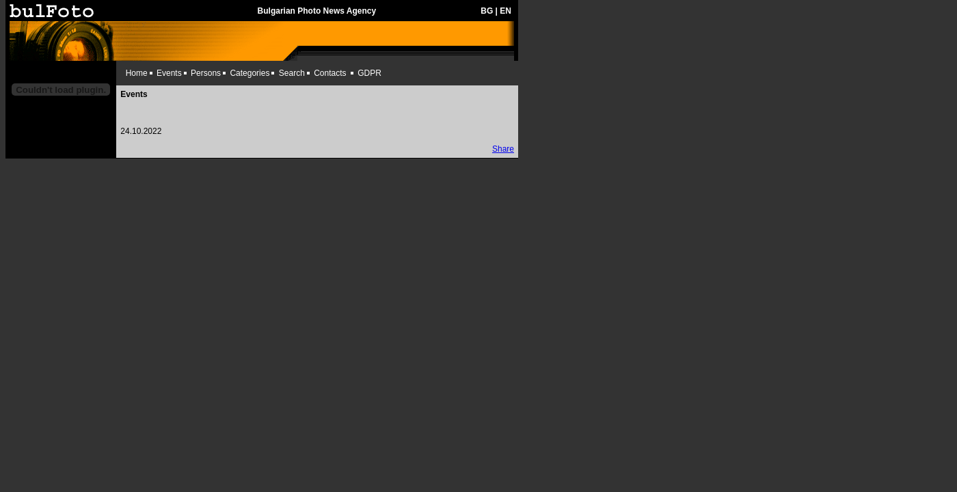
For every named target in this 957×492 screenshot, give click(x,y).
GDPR (369, 73)
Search (292, 73)
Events (169, 73)
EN (505, 11)
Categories (249, 73)
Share (503, 149)
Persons (206, 73)
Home (137, 73)
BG (487, 11)
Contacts (330, 73)
